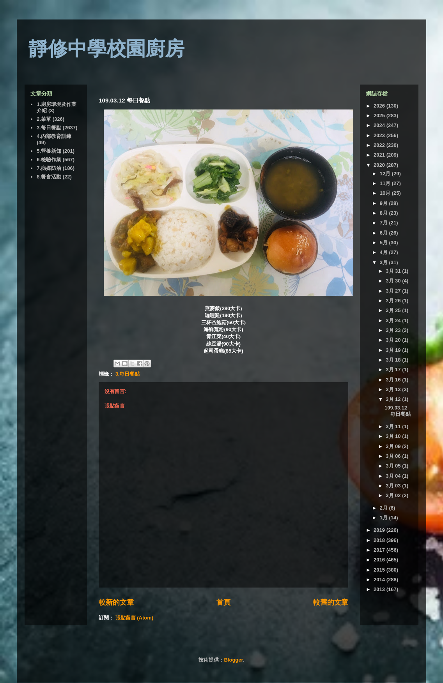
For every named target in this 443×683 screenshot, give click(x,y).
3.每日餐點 (127, 374)
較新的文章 (116, 602)
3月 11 (394, 426)
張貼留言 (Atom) (134, 618)
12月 (386, 173)
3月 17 (394, 369)
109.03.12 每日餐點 (398, 411)
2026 (380, 106)
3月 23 (394, 330)
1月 (384, 518)
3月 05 (394, 466)
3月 (384, 262)
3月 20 (394, 340)
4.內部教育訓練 (54, 136)
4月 (384, 252)
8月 (384, 213)
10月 (386, 193)
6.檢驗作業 (49, 159)
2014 (380, 579)
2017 (380, 550)
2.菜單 (44, 119)
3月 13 (394, 389)
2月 (384, 508)
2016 (380, 560)
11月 (386, 183)
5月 (384, 242)
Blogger (233, 660)
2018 (380, 540)
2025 (380, 115)
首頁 (223, 602)
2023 (380, 135)
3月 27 (394, 291)
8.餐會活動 (49, 177)
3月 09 (394, 446)
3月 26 (394, 301)
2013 (380, 589)
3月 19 (394, 350)
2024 (380, 125)
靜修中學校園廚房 (106, 49)
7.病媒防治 (49, 168)
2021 (380, 155)
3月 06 (394, 456)
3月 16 (394, 380)
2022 (380, 145)
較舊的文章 (330, 602)
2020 (380, 165)
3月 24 (394, 320)
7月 (384, 223)
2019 (380, 530)
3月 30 (394, 281)
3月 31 (394, 271)
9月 (384, 203)
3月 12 (394, 399)
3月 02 (394, 495)
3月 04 (394, 476)
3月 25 (394, 310)
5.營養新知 (49, 151)
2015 (380, 570)
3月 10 (394, 436)
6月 (384, 233)
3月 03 (394, 486)
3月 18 (394, 360)
